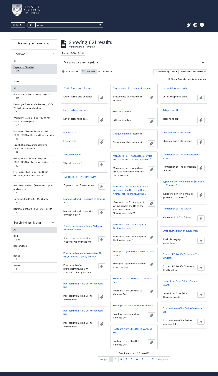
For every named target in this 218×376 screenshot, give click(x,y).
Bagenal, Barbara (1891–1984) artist (32, 210)
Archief (18, 267)
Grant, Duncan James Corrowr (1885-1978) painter (30, 148)
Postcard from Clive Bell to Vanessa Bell (132, 280)
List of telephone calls (175, 88)
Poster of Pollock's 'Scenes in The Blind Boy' (181, 256)
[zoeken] (66, 24)
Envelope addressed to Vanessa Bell (133, 305)
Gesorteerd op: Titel (165, 71)
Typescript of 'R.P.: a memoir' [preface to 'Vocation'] (183, 183)
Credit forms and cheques (77, 88)
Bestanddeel (20, 247)
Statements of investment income (132, 88)
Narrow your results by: (34, 43)
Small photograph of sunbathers (180, 230)
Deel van (19, 54)
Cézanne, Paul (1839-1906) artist (31, 200)
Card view (89, 71)
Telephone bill (170, 110)
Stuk (20, 238)
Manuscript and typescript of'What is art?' (84, 200)
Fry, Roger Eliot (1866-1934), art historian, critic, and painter (30, 175)
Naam (17, 81)
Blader (17, 25)
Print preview (70, 71)
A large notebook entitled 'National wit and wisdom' (82, 227)
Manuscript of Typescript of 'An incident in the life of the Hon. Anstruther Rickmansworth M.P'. (130, 190)
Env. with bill (69, 132)
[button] (188, 25)
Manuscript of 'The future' (177, 208)
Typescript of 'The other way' (79, 176)
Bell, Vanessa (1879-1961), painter (31, 96)
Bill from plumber (122, 111)
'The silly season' (72, 154)
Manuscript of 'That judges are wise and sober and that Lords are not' (132, 157)
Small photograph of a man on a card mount (133, 253)
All (14, 61)
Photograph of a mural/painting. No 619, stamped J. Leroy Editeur (82, 254)
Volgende (163, 359)
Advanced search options (81, 62)
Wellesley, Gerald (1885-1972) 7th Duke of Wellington (31, 121)
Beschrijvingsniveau (27, 223)
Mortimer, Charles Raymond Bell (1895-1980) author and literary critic (33, 135)
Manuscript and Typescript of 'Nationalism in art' (129, 226)
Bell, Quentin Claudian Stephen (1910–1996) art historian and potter (33, 162)
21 (153, 359)
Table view (105, 71)
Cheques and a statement (177, 132)
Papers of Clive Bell (23, 69)
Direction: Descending (192, 71)
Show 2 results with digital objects (187, 79)
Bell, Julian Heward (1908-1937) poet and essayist (33, 189)
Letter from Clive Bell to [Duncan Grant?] (180, 283)
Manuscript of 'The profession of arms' (181, 156)
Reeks (18, 257)
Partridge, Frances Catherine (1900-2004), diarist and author (33, 108)
